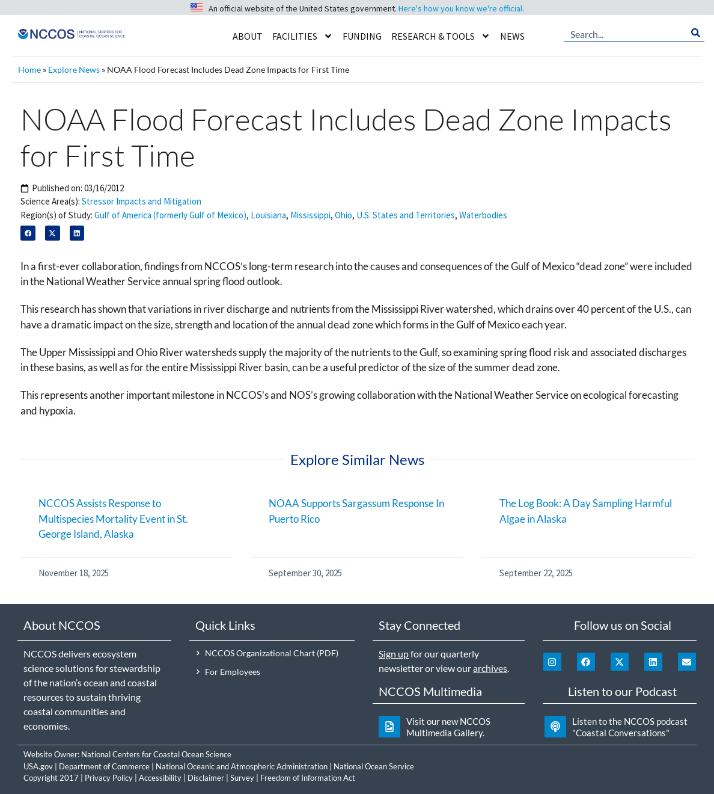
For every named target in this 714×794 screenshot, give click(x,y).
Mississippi (310, 215)
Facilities (302, 36)
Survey (242, 778)
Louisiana (268, 215)
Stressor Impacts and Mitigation (141, 201)
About (248, 36)
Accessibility (160, 778)
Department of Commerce (104, 766)
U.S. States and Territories (405, 215)
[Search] (695, 33)
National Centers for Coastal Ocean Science (156, 754)
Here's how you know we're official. (461, 8)
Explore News (74, 69)
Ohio (343, 215)
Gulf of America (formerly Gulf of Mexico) (170, 215)
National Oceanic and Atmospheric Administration (242, 766)
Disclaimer (206, 778)
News (512, 36)
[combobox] (625, 33)
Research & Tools (440, 36)
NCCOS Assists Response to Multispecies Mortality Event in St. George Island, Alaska (113, 518)
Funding (362, 36)
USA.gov (38, 766)
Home (29, 69)
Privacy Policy (109, 778)
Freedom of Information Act (307, 778)
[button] (27, 233)
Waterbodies (483, 215)
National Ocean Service (374, 766)
